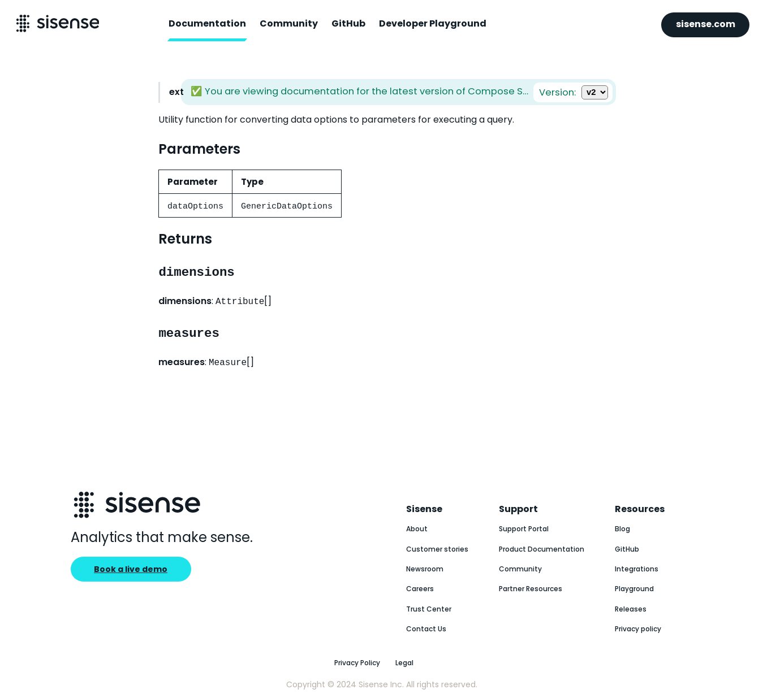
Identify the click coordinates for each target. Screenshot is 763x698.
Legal (404, 662)
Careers (420, 588)
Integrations (636, 569)
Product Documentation (541, 549)
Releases (630, 609)
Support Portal (524, 529)
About (417, 529)
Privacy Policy (357, 662)
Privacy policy (638, 629)
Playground (634, 588)
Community (289, 24)
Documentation (207, 24)
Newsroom (424, 569)
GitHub (348, 24)
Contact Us (426, 629)
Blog (622, 529)
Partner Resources (530, 588)
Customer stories (437, 549)
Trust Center (428, 609)
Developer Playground (432, 24)
